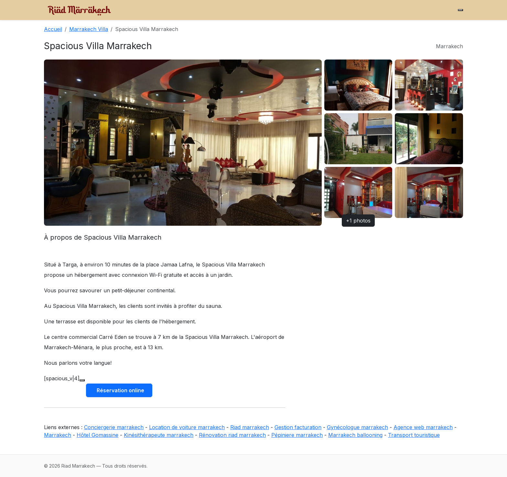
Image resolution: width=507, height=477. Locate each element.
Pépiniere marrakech (297, 435)
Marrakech (57, 435)
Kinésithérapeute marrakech (158, 435)
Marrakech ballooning (355, 435)
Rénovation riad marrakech (232, 435)
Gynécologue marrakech (357, 427)
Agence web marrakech (423, 427)
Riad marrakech (249, 427)
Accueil (53, 29)
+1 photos (358, 220)
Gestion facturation (298, 427)
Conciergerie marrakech (114, 427)
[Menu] (460, 10)
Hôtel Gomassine (97, 435)
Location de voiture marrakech (187, 427)
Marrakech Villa (88, 29)
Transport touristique (414, 435)
